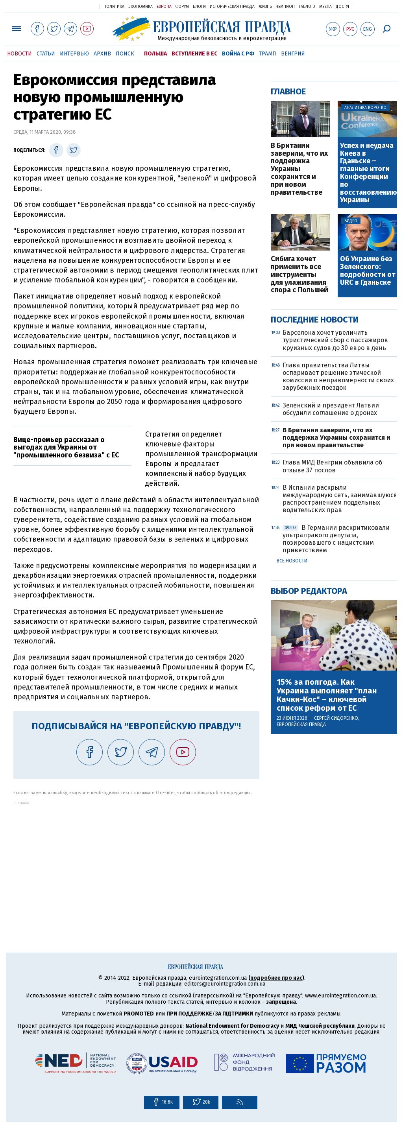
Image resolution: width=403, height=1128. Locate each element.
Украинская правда (74, 6)
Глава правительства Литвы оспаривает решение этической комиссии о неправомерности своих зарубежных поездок (338, 376)
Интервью (74, 53)
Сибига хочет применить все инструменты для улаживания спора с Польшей (299, 274)
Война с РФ (238, 53)
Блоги (199, 6)
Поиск (125, 53)
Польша (155, 53)
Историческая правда (232, 6)
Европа (164, 6)
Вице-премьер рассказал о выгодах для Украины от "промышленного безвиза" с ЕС (66, 447)
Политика (114, 6)
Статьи (46, 53)
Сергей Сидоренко (336, 718)
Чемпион (285, 6)
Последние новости (315, 319)
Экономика (140, 6)
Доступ (343, 6)
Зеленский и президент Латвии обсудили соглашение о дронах (331, 409)
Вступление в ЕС (194, 53)
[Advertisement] (136, 860)
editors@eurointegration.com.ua (224, 984)
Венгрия (293, 53)
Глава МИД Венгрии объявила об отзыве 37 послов (332, 466)
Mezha (325, 6)
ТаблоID (307, 6)
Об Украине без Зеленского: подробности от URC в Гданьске (368, 270)
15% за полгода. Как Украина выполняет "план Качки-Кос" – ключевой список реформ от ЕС (327, 695)
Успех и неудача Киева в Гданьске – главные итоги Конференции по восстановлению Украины (368, 173)
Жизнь (265, 6)
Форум (182, 6)
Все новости (292, 561)
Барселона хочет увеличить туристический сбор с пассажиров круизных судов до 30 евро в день (335, 340)
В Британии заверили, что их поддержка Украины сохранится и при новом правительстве (299, 169)
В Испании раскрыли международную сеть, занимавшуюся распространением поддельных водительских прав (340, 499)
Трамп (267, 53)
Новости (19, 53)
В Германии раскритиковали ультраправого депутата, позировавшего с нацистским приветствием (336, 539)
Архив (102, 53)
